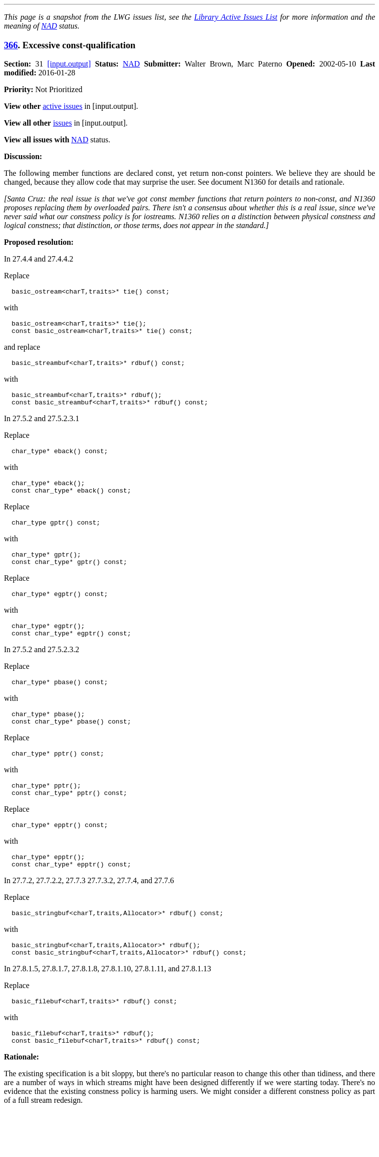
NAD (49, 26)
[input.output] (69, 64)
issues (62, 123)
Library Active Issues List (235, 17)
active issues (62, 106)
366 (11, 45)
